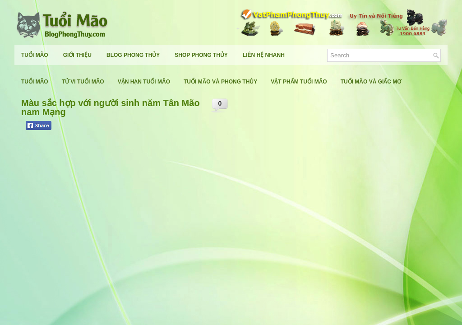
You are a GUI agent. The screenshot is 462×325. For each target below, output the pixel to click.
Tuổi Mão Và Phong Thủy (220, 82)
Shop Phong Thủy (201, 55)
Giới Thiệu (77, 55)
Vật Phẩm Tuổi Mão (299, 82)
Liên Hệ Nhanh (264, 55)
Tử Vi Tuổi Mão (83, 82)
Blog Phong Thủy (133, 55)
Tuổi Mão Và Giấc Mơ (371, 82)
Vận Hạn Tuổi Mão (144, 82)
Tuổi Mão (34, 55)
